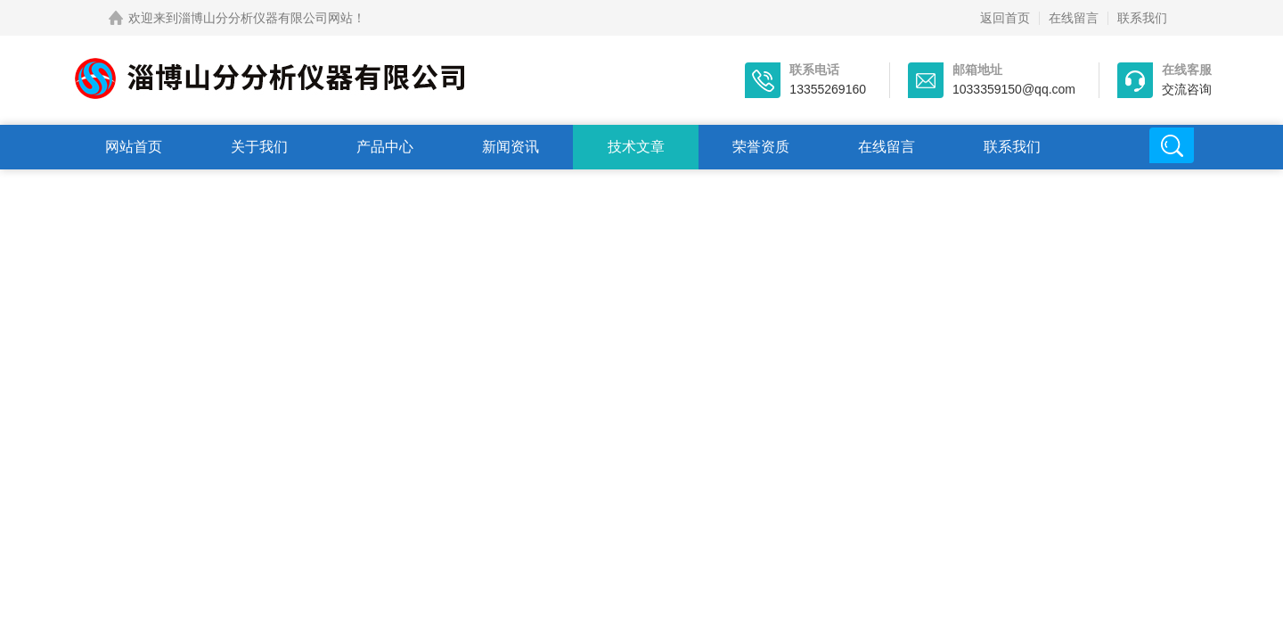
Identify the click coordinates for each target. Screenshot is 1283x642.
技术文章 (636, 146)
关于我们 (259, 146)
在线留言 (1074, 18)
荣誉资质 (760, 146)
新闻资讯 (510, 146)
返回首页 (1005, 18)
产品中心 (384, 146)
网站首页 (133, 146)
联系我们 (1142, 18)
